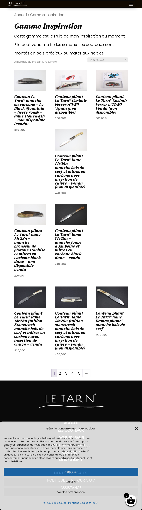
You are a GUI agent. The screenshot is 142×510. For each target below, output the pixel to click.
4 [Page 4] (72, 373)
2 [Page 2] (60, 373)
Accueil (20, 14)
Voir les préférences (71, 492)
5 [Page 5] (79, 373)
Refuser (71, 482)
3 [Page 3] (66, 373)
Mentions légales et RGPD (83, 502)
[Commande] (107, 59)
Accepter (71, 472)
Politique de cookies (54, 502)
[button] (136, 428)
